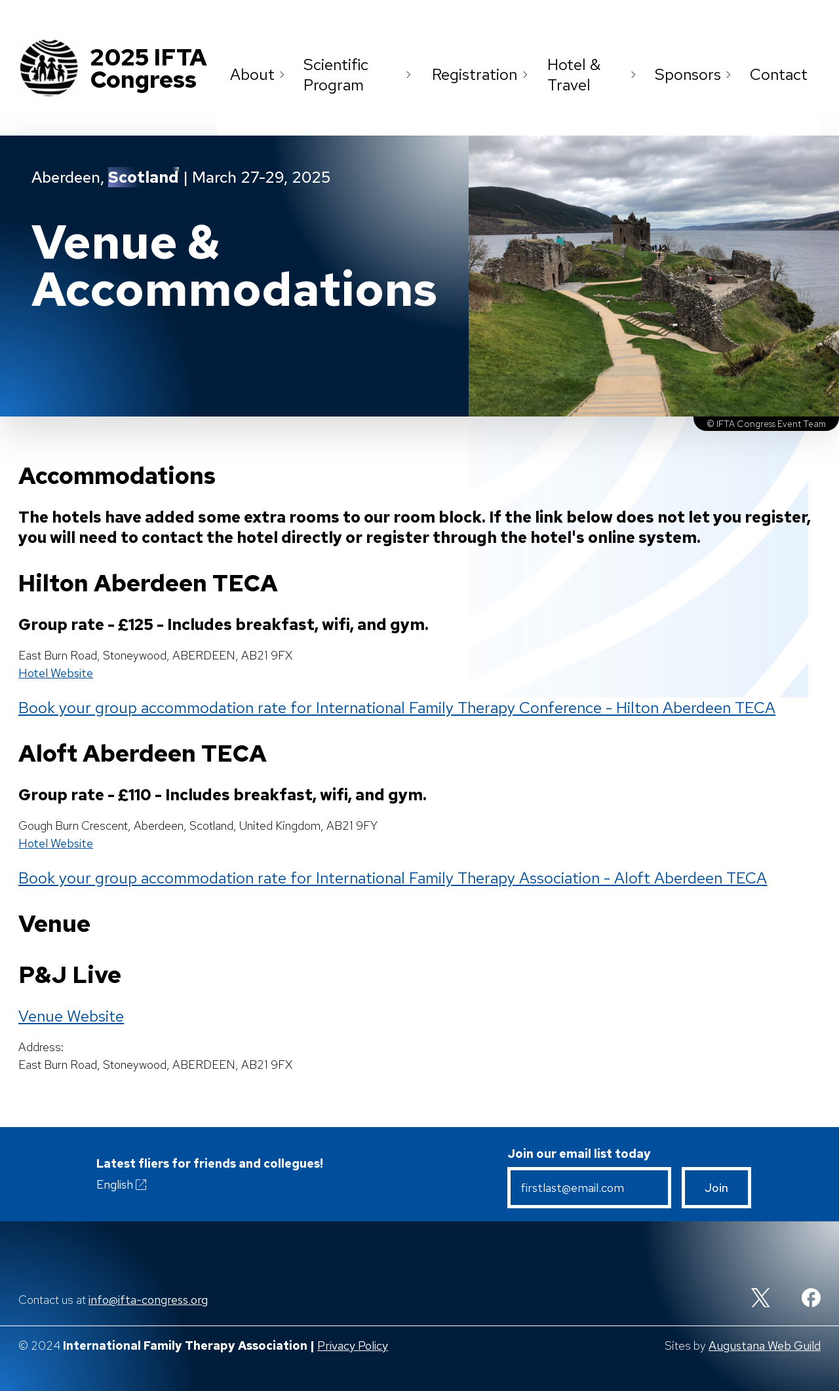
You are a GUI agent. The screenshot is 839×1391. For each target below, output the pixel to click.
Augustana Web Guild (765, 1345)
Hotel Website (55, 672)
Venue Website (71, 1016)
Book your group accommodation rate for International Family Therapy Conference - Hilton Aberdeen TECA (396, 707)
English (122, 1185)
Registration (483, 74)
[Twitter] (760, 1299)
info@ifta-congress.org (148, 1299)
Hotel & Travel (594, 74)
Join (716, 1187)
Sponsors (696, 74)
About (260, 74)
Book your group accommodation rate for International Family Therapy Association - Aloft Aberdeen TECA (392, 878)
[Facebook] (811, 1299)
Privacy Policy (352, 1345)
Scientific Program (361, 74)
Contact (779, 74)
